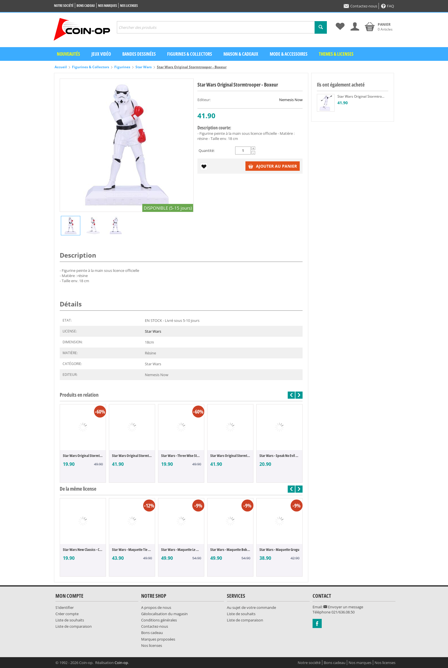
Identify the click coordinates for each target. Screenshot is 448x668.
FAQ (387, 6)
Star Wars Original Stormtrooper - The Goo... (83, 455)
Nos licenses (129, 5)
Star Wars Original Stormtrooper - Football (230, 455)
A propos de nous (156, 607)
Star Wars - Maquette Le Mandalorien (181, 549)
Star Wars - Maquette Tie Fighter (132, 549)
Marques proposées (158, 639)
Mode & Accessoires (288, 54)
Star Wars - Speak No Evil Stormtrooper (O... (279, 455)
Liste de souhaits (69, 620)
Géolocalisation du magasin (164, 613)
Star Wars (143, 67)
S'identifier (64, 607)
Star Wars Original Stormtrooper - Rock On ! (132, 455)
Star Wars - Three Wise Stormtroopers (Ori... (181, 455)
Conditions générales (159, 620)
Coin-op (121, 662)
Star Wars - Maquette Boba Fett (230, 549)
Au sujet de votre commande (251, 607)
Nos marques (107, 5)
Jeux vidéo (101, 54)
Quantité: (207, 150)
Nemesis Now (291, 99)
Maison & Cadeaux (240, 54)
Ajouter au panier (272, 166)
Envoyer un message (343, 606)
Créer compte (67, 613)
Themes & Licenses (336, 54)
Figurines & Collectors (189, 54)
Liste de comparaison (73, 626)
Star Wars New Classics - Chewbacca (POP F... (83, 549)
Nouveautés (68, 54)
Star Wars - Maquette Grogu (279, 549)
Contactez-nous (360, 6)
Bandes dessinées (139, 54)
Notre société (63, 5)
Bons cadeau (86, 5)
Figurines (122, 67)
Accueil (61, 67)
